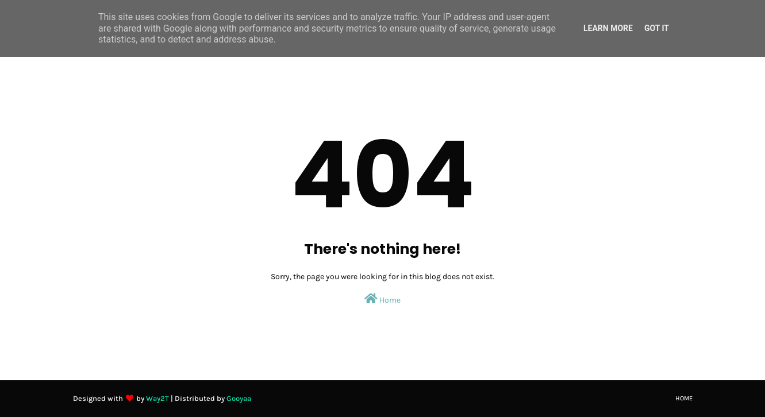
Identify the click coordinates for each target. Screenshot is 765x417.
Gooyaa (238, 398)
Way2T (157, 398)
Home (382, 299)
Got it (656, 28)
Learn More (608, 28)
